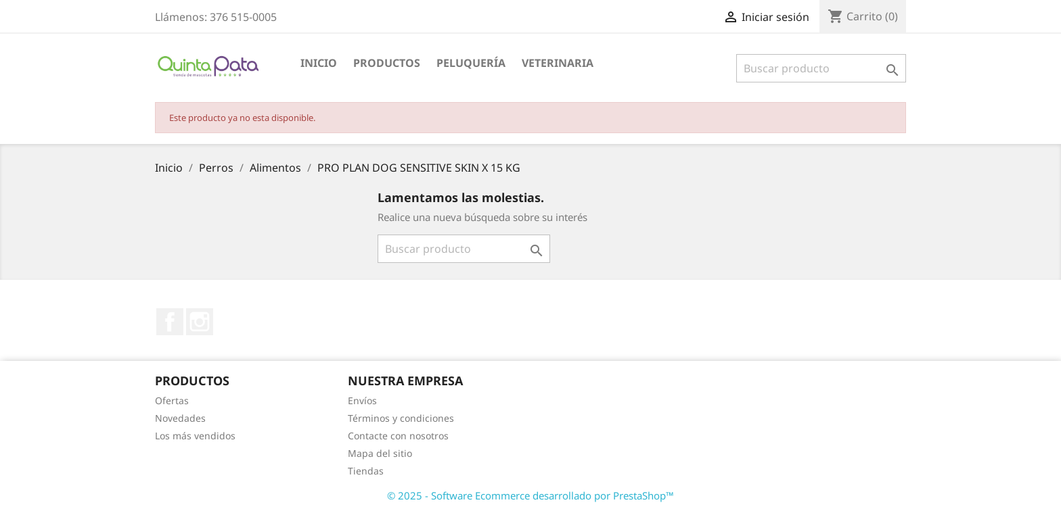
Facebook (169, 321)
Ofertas (172, 400)
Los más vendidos (195, 435)
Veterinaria (557, 62)
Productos (386, 62)
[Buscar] (821, 68)
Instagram (199, 321)
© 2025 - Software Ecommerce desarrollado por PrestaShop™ (530, 495)
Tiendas (366, 470)
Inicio (318, 62)
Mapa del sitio (380, 453)
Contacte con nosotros (398, 435)
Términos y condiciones (401, 418)
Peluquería (470, 62)
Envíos (362, 400)
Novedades (180, 418)
